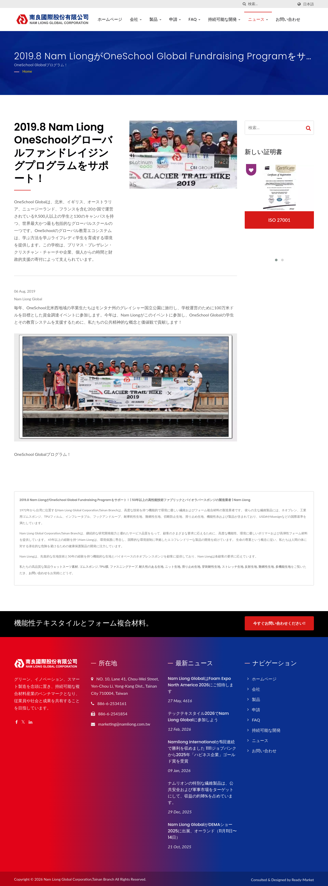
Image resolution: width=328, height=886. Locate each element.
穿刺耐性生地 (211, 567)
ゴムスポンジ (88, 567)
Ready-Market (303, 878)
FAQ (194, 19)
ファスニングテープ (124, 567)
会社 (136, 19)
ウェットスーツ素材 (64, 567)
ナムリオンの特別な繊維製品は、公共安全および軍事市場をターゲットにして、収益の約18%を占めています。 (200, 791)
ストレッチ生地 (232, 567)
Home (27, 71)
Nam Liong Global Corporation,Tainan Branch (79, 877)
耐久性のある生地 (151, 567)
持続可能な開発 (224, 19)
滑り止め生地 (191, 567)
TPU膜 (103, 567)
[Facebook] (16, 721)
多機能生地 (283, 567)
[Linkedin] (30, 721)
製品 (155, 19)
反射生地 (251, 567)
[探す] (244, 4)
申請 (175, 19)
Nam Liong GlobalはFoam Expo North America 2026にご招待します (200, 683)
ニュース (258, 19)
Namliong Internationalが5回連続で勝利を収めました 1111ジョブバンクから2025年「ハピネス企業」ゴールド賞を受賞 (202, 749)
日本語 (308, 4)
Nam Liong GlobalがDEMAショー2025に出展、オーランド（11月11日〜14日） (202, 829)
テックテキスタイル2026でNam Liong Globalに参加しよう (198, 715)
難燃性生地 (266, 567)
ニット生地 (172, 567)
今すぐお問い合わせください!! (279, 623)
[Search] (271, 4)
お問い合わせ (288, 19)
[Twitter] (23, 721)
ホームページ (110, 19)
